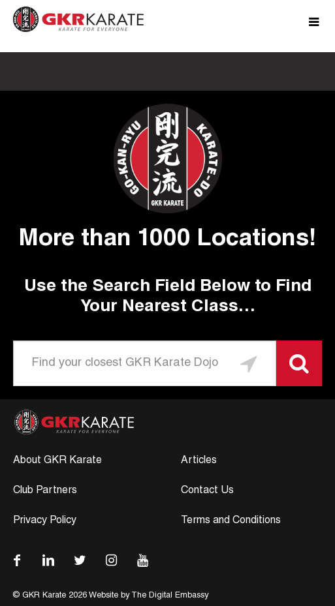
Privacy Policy (44, 521)
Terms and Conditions (231, 521)
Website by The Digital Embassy (148, 596)
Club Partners (45, 491)
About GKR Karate (57, 461)
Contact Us (207, 491)
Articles (199, 461)
